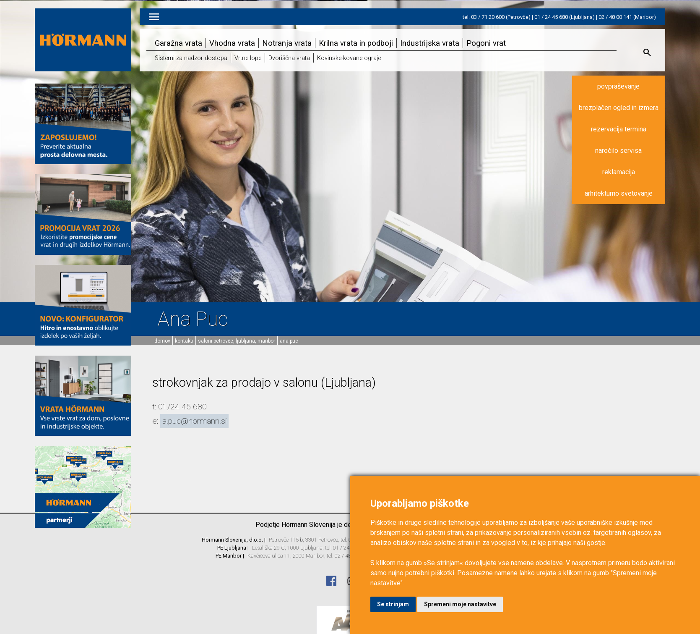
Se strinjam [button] (393, 604)
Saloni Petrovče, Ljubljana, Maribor (236, 341)
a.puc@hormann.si (194, 421)
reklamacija (618, 172)
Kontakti (184, 341)
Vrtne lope (247, 58)
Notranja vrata (287, 43)
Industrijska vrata (429, 43)
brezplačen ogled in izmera (618, 108)
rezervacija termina (618, 129)
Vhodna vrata (232, 43)
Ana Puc (289, 341)
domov (162, 341)
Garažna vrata (178, 43)
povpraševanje (618, 86)
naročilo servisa (618, 151)
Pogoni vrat (486, 43)
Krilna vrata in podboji (356, 43)
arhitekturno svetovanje (619, 193)
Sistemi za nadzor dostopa (191, 58)
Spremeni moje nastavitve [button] (460, 604)
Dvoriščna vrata (289, 58)
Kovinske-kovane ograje (349, 58)
